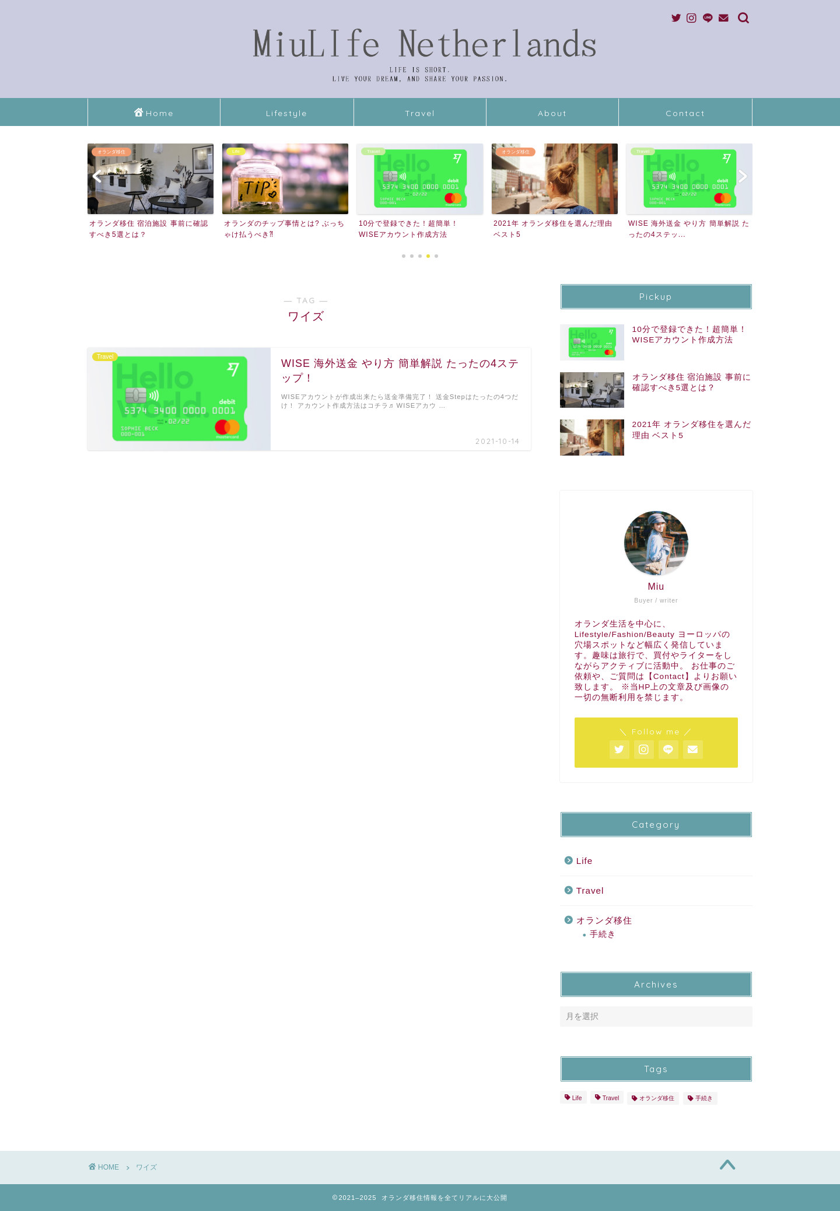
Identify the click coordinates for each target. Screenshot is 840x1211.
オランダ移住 (604, 920)
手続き (603, 934)
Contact (685, 113)
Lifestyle (286, 113)
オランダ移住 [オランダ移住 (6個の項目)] (656, 1098)
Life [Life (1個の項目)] (577, 1098)
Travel (420, 113)
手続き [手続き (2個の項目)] (704, 1098)
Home (154, 113)
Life (584, 861)
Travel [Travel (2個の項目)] (611, 1098)
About (552, 113)
